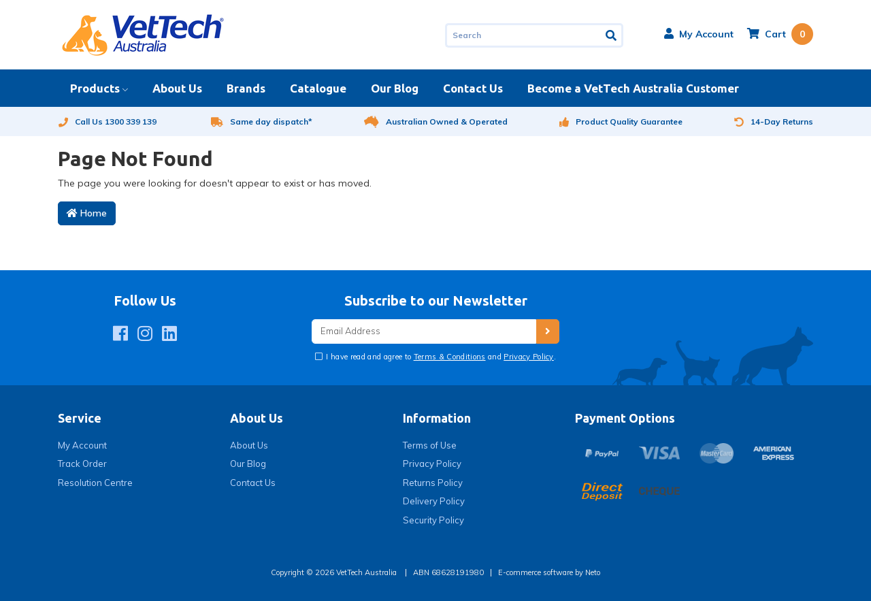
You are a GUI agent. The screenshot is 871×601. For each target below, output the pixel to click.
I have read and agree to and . (440, 356)
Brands (246, 88)
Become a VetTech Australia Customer (633, 88)
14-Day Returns (773, 121)
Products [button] (95, 88)
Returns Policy (433, 482)
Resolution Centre (95, 482)
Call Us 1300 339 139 (107, 121)
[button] (699, 34)
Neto (592, 572)
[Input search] (523, 35)
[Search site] (612, 35)
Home (87, 213)
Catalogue (318, 88)
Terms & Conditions (450, 356)
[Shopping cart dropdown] (780, 34)
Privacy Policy (529, 356)
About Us (177, 88)
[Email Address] (424, 331)
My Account (82, 445)
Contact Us (473, 88)
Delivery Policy (434, 501)
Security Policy (433, 520)
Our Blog (394, 88)
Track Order (82, 463)
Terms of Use (430, 445)
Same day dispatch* (261, 121)
